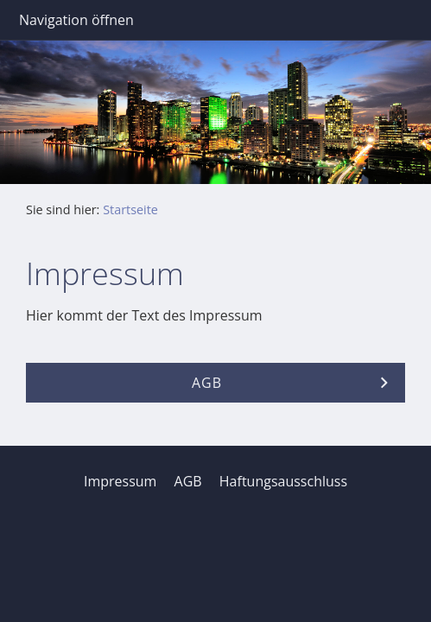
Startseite (130, 209)
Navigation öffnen (76, 19)
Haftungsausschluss (283, 481)
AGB (188, 481)
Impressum (120, 481)
